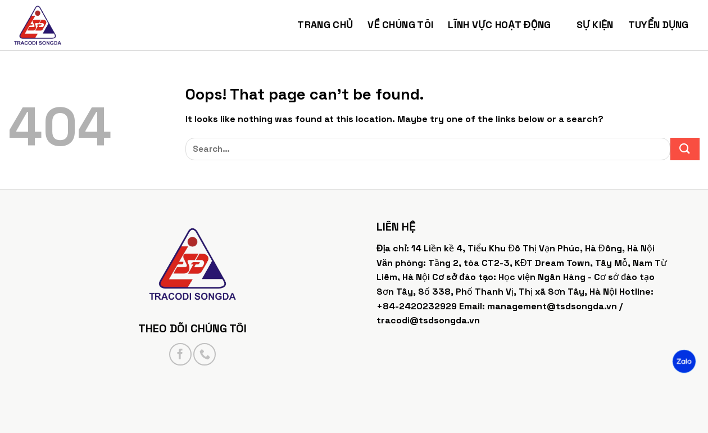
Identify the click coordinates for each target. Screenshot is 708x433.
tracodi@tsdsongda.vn (428, 320)
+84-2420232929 (416, 306)
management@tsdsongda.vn (552, 306)
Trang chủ (325, 25)
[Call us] (204, 354)
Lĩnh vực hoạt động (504, 25)
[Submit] (685, 149)
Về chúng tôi (400, 25)
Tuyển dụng (664, 25)
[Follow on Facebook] (180, 354)
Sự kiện (595, 25)
